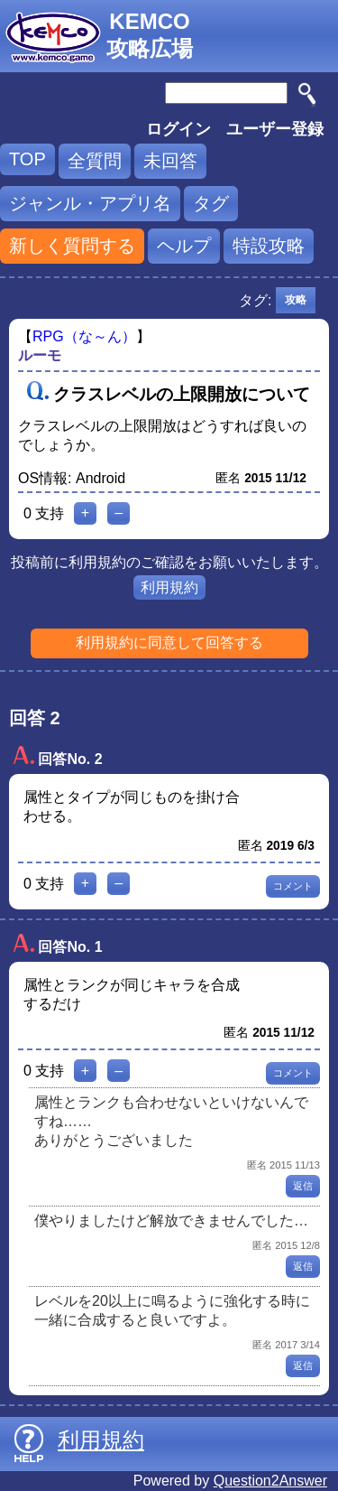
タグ (211, 203)
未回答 (170, 161)
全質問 (95, 161)
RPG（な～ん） (84, 336)
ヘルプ (184, 246)
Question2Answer (270, 1480)
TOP (27, 159)
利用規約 (169, 587)
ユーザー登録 (275, 129)
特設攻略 (269, 246)
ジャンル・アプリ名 (90, 203)
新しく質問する (72, 246)
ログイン (178, 129)
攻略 (295, 300)
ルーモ (39, 355)
